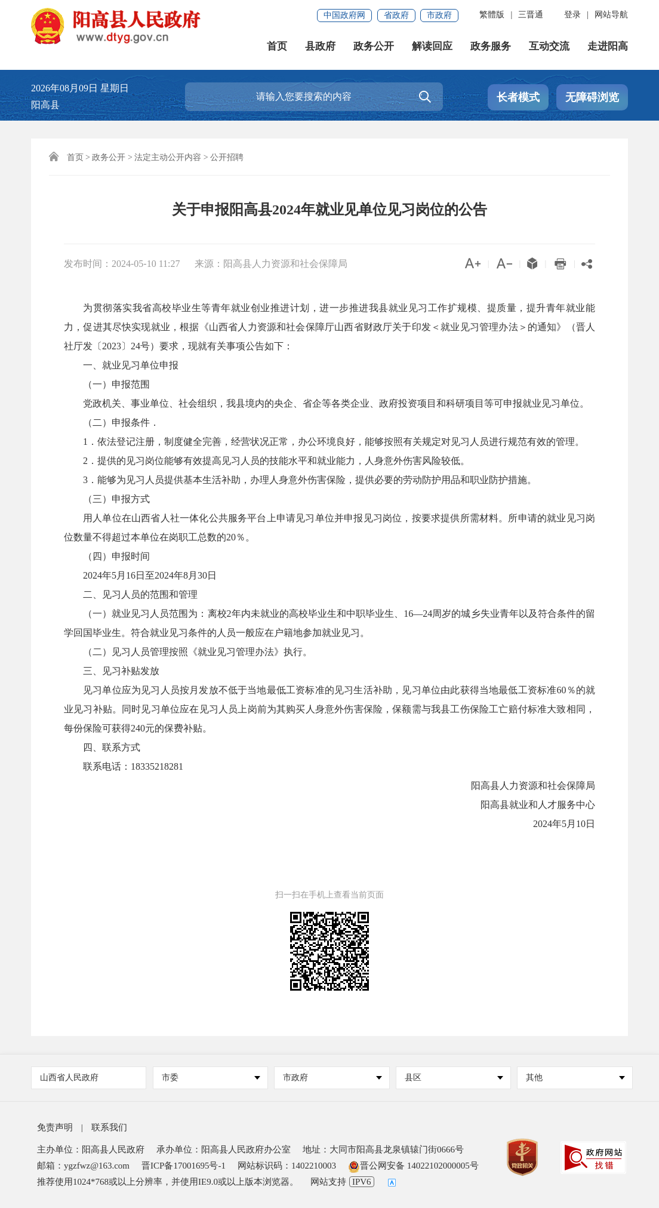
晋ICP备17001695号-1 (183, 1165)
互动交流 (549, 47)
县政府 (320, 47)
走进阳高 (607, 47)
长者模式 (518, 97)
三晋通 (530, 14)
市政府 (439, 15)
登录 (572, 14)
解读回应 (432, 47)
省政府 (396, 15)
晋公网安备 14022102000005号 (413, 1165)
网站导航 (611, 14)
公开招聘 (227, 157)
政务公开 (373, 47)
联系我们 (109, 1127)
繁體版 (491, 14)
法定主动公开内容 (167, 157)
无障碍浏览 (592, 97)
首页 (277, 47)
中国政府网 (344, 15)
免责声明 (55, 1127)
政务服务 (490, 47)
